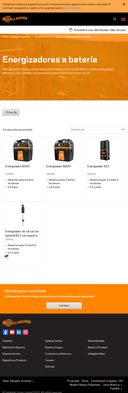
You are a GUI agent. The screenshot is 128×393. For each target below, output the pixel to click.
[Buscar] (115, 20)
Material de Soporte (13, 347)
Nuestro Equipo (54, 347)
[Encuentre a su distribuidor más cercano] (97, 29)
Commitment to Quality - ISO (107, 381)
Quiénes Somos (53, 341)
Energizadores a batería (78, 36)
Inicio (5, 36)
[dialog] (64, 6)
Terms (85, 381)
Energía (59, 36)
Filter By (11, 112)
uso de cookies (72, 8)
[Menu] (123, 19)
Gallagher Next (96, 353)
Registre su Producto (14, 360)
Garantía (7, 341)
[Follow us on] (5, 332)
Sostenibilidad (96, 341)
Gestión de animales (21, 36)
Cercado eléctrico (43, 36)
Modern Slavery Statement (85, 384)
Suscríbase (64, 305)
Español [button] (116, 388)
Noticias (50, 366)
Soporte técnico (11, 353)
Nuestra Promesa (97, 347)
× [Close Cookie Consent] (124, 4)
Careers (49, 360)
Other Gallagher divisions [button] (18, 381)
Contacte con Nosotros (58, 353)
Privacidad (73, 381)
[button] (113, 385)
